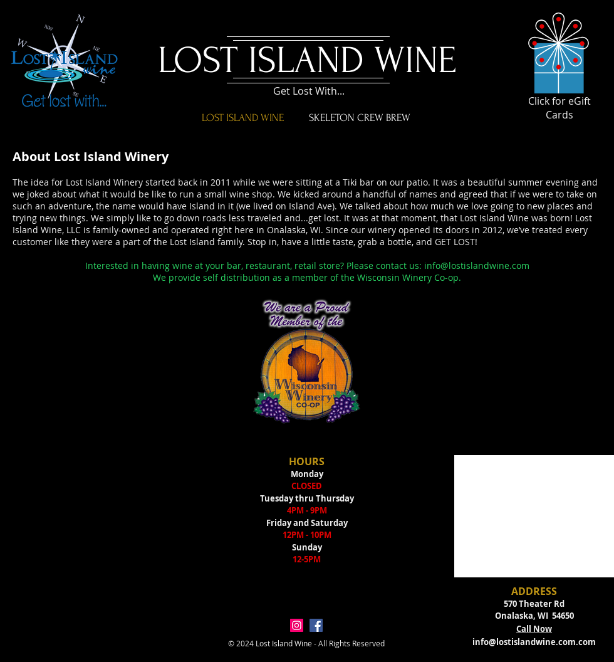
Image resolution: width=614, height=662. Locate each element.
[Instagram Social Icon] (296, 625)
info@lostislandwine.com (476, 265)
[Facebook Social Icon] (316, 625)
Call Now (534, 628)
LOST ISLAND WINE (307, 60)
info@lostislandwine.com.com (534, 642)
